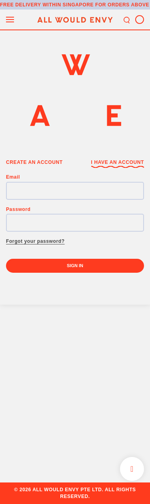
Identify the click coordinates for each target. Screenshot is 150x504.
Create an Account (34, 162)
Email (13, 177)
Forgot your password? (35, 241)
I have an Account (117, 162)
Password (18, 209)
